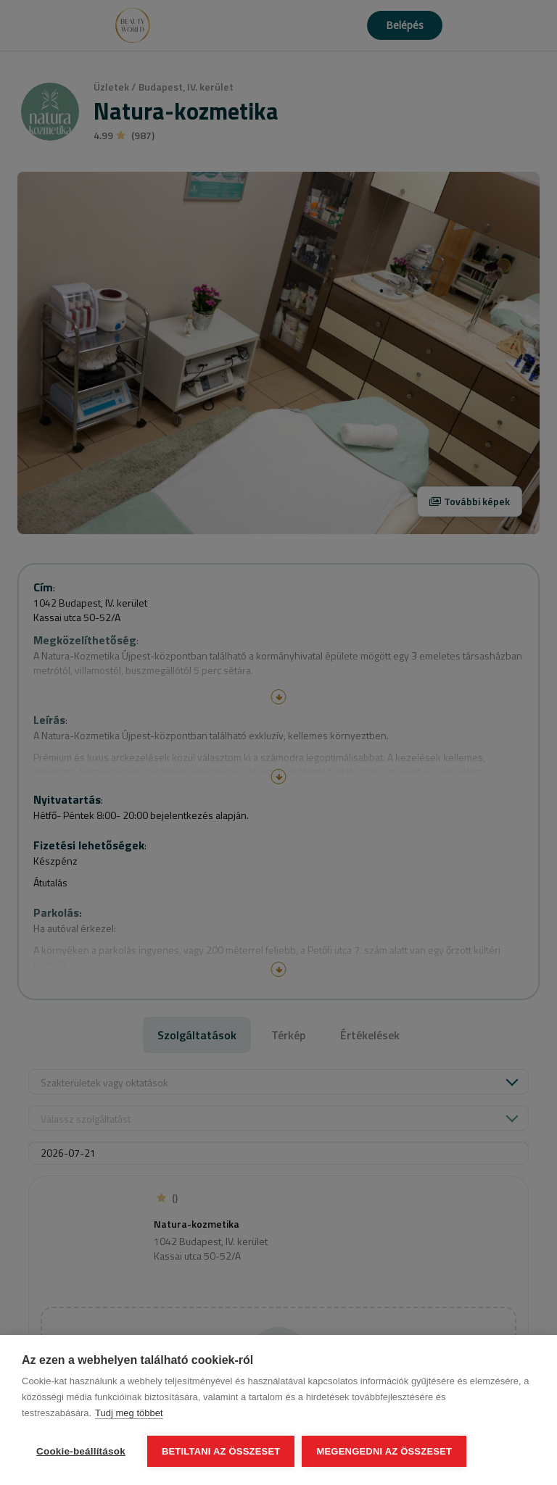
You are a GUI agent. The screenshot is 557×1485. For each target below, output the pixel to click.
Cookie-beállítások (80, 1451)
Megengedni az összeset (384, 1451)
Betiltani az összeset (221, 1451)
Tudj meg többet (128, 1412)
